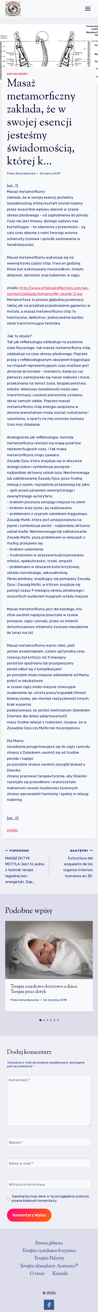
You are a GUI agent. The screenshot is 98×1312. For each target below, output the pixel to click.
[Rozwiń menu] (88, 8)
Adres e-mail (21, 1163)
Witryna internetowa (27, 1184)
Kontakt (60, 1273)
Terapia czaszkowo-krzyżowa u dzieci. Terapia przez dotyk (44, 989)
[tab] (40, 1020)
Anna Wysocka (25, 173)
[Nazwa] (49, 1142)
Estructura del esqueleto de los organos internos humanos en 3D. (73, 863)
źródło (12, 830)
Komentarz (19, 1080)
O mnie (37, 1273)
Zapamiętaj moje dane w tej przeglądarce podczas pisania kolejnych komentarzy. (50, 1198)
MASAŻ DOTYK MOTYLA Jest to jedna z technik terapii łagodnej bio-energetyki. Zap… (25, 866)
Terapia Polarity (49, 1258)
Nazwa (16, 1142)
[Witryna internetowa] (49, 1184)
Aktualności (17, 73)
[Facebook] (49, 1305)
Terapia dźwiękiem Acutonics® (49, 1266)
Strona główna (49, 1243)
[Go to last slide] (13, 968)
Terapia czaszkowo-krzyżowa (49, 1250)
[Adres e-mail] (49, 1163)
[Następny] (85, 968)
